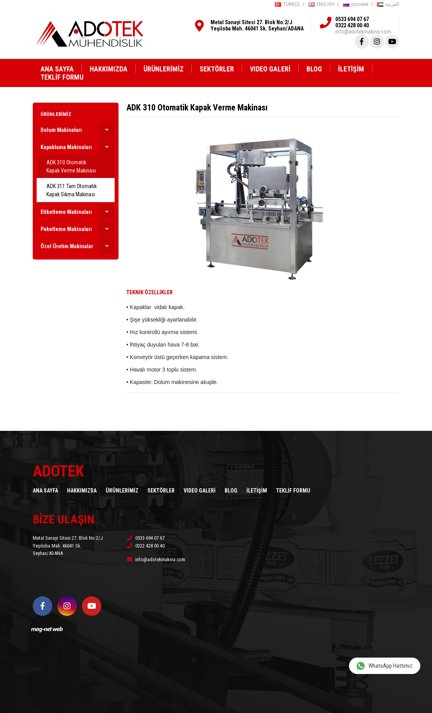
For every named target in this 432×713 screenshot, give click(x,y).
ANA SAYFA (57, 69)
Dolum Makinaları (61, 130)
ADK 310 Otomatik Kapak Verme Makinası (71, 166)
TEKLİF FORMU (62, 77)
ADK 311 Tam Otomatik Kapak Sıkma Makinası (71, 190)
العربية (388, 4)
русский (355, 4)
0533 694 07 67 (352, 19)
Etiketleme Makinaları (66, 212)
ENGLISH (321, 4)
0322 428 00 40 (352, 25)
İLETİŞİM (351, 69)
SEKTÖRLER (217, 69)
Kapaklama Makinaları (66, 147)
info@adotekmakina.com (363, 31)
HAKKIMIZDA (108, 69)
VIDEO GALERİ (270, 69)
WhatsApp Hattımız (384, 665)
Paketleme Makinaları (66, 229)
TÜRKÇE (287, 4)
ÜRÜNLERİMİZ (163, 69)
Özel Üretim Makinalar (67, 246)
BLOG (314, 69)
